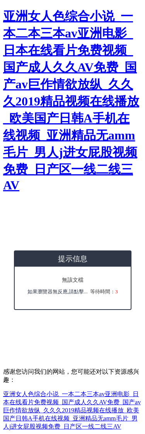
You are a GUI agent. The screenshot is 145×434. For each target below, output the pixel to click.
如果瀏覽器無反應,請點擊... (57, 291)
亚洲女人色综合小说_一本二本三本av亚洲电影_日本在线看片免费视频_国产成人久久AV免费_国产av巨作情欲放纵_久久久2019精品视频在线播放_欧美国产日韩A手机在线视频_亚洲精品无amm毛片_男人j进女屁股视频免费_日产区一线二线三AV (71, 100)
